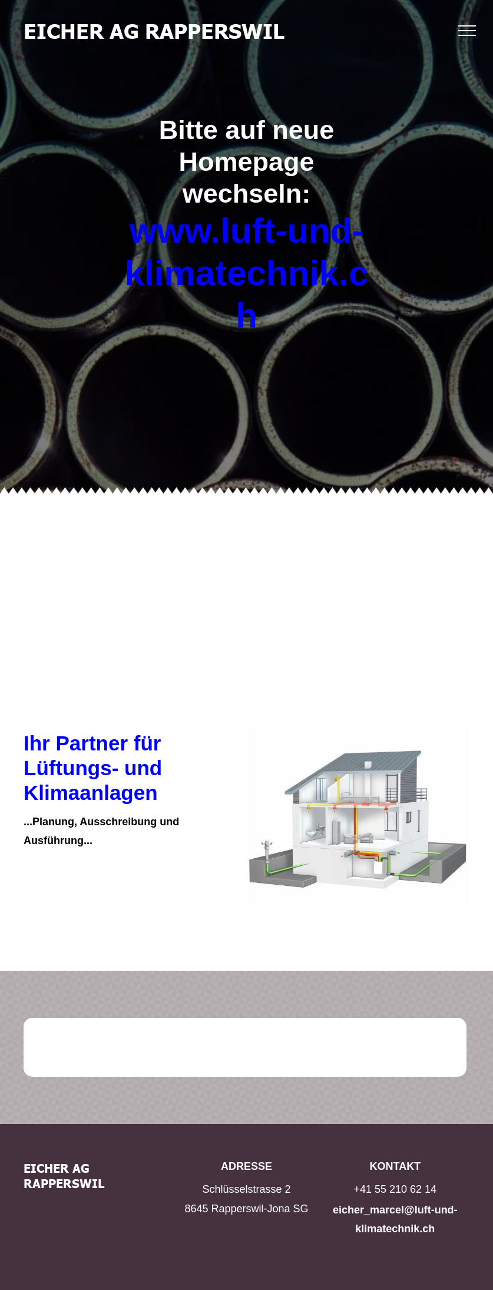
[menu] (467, 30)
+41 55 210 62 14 (395, 1189)
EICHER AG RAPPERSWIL (154, 30)
